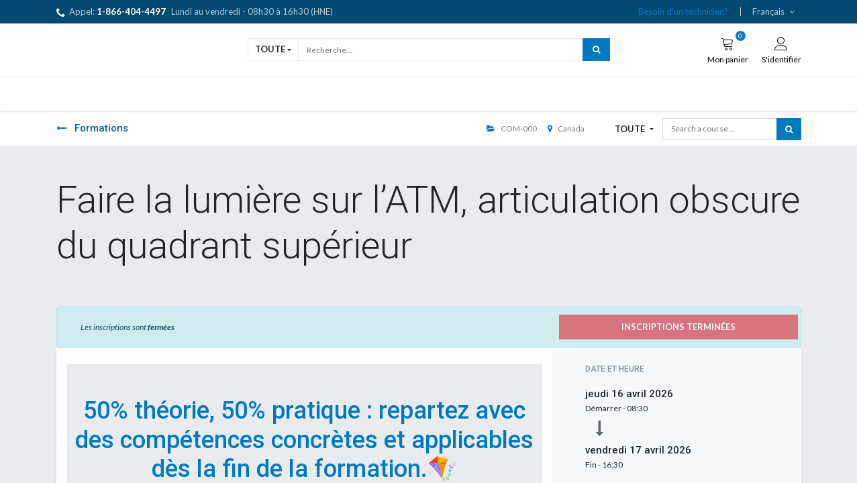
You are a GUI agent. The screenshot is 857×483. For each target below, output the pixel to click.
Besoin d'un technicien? (683, 11)
